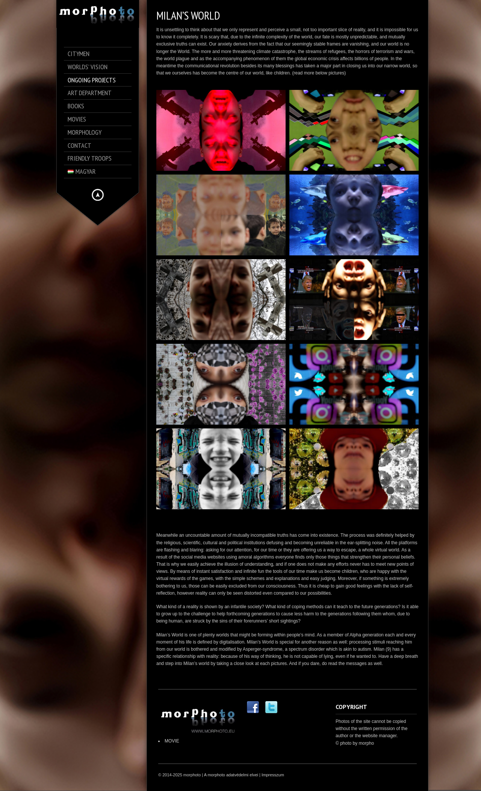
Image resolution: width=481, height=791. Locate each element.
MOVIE (172, 741)
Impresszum (273, 775)
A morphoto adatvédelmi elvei (231, 775)
